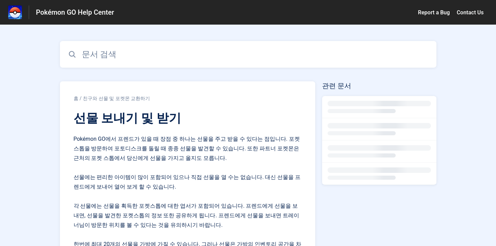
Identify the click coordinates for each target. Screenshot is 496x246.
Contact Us (470, 12)
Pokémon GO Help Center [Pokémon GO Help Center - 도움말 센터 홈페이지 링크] (75, 12)
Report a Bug (434, 12)
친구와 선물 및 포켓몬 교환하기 (116, 98)
